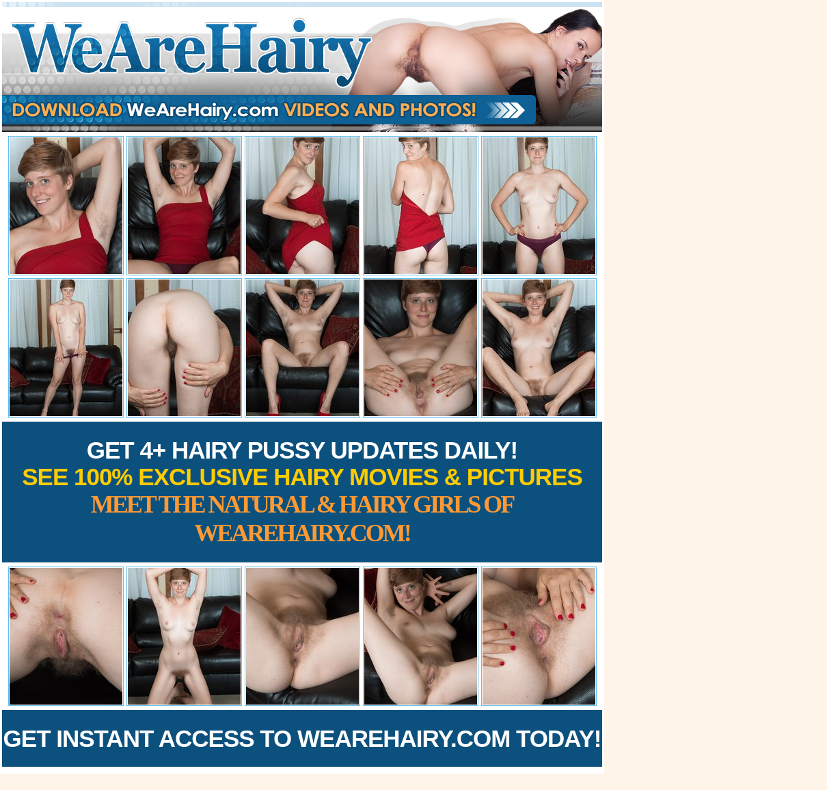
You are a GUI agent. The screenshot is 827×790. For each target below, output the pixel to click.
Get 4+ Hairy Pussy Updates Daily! (302, 492)
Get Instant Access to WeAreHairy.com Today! (302, 738)
